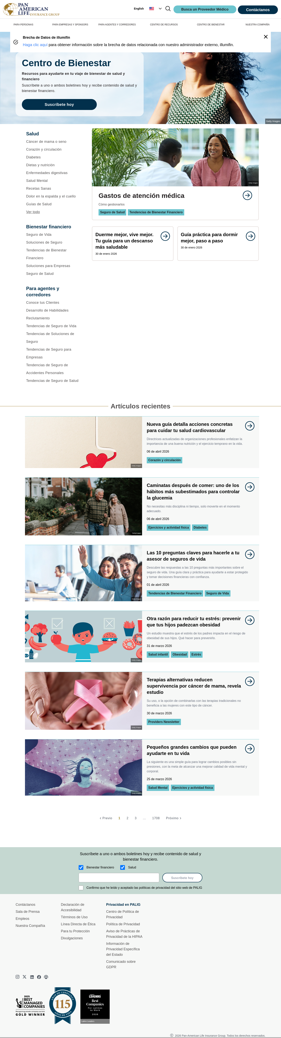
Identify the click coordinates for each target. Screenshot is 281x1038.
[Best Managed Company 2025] (32, 1006)
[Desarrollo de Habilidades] (54, 310)
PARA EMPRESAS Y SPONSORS (70, 24)
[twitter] (25, 977)
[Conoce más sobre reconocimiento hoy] (96, 1007)
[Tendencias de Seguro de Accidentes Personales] (54, 369)
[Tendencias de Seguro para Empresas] (54, 353)
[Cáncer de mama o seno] (54, 142)
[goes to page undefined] (245, 195)
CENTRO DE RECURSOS (164, 24)
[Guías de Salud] (54, 204)
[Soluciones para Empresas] (54, 266)
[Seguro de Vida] (54, 235)
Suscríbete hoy (182, 878)
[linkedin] (32, 977)
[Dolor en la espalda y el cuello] (54, 196)
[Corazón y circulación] (54, 149)
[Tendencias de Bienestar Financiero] (54, 254)
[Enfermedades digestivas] (54, 173)
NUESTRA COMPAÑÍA (257, 24)
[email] (119, 877)
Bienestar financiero (100, 867)
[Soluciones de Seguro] (54, 242)
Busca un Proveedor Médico (205, 9)
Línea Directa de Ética (78, 924)
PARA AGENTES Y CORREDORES (117, 24)
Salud (132, 867)
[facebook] (39, 977)
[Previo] (105, 818)
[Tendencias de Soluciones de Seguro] (54, 338)
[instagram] (18, 977)
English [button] (139, 8)
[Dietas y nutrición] (54, 165)
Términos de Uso (74, 917)
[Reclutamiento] (54, 318)
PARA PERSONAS (23, 24)
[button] (156, 8)
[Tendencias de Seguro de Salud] (54, 381)
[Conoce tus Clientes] (54, 302)
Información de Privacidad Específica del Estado (123, 949)
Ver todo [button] (33, 212)
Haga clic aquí (35, 45)
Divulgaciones (72, 938)
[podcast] (46, 977)
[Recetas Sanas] (54, 188)
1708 (156, 818)
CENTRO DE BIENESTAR (210, 24)
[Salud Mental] (54, 181)
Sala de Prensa (28, 912)
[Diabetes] (54, 157)
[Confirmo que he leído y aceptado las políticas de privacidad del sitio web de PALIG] (81, 887)
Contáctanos (258, 10)
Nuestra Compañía (30, 926)
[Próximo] (174, 818)
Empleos (22, 919)
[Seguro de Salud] (54, 274)
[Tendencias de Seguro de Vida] (54, 326)
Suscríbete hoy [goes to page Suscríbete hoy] (59, 104)
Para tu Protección (75, 931)
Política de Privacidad (123, 924)
